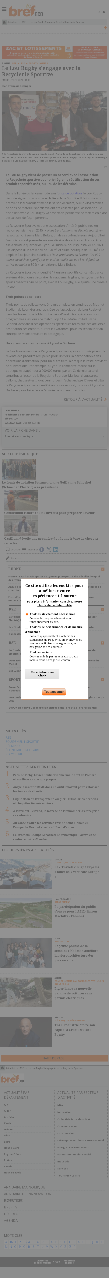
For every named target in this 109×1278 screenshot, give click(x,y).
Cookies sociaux (41, 652)
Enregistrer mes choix (42, 674)
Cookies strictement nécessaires (52, 614)
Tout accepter (54, 692)
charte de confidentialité (54, 605)
